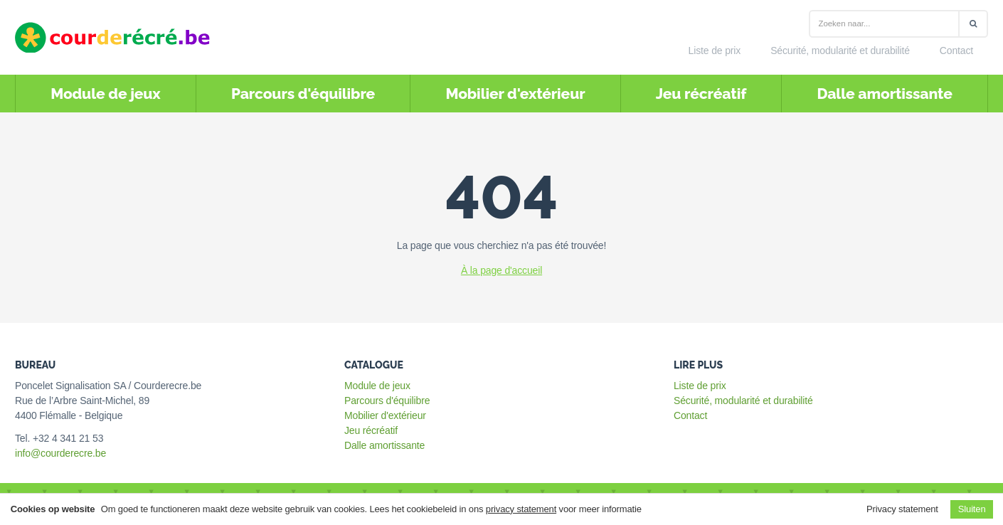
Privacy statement (902, 509)
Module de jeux (105, 93)
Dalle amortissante (884, 93)
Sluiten (972, 509)
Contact (956, 50)
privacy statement (521, 509)
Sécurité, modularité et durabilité (840, 50)
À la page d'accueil (501, 270)
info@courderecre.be (60, 453)
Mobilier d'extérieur (515, 93)
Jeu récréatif (701, 93)
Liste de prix (715, 50)
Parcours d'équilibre (303, 93)
